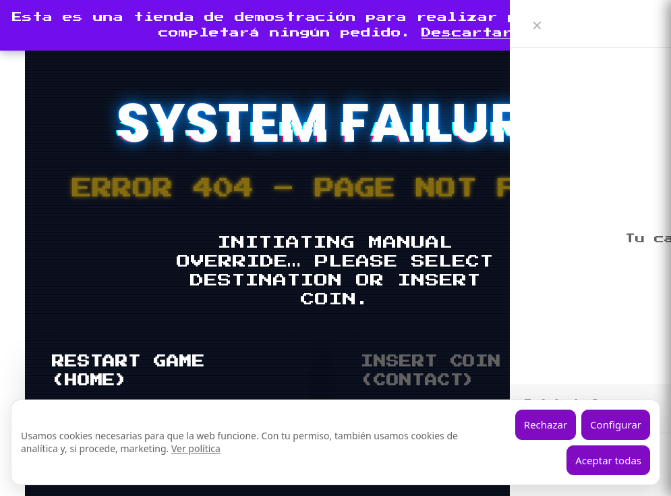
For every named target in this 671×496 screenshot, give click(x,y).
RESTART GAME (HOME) (128, 371)
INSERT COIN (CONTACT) (431, 371)
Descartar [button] (467, 33)
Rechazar (545, 424)
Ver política (196, 448)
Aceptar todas (608, 460)
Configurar (615, 424)
